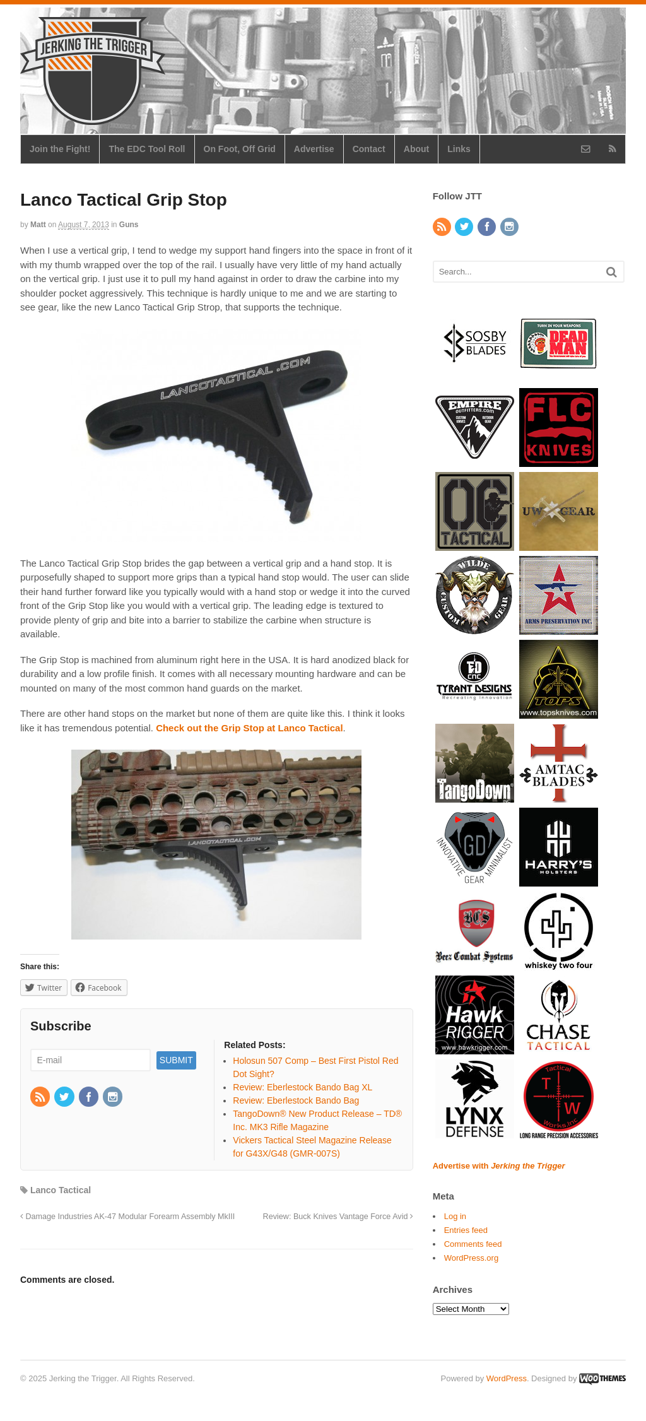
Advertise (314, 149)
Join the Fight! (60, 149)
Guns (129, 224)
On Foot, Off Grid (240, 149)
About (416, 149)
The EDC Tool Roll (147, 149)
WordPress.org (471, 1258)
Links (459, 149)
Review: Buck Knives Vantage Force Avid (338, 1216)
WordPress (506, 1378)
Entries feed (466, 1230)
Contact (369, 149)
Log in (455, 1216)
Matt (38, 224)
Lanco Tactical (60, 1190)
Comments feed (473, 1244)
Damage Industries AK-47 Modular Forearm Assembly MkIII (127, 1216)
